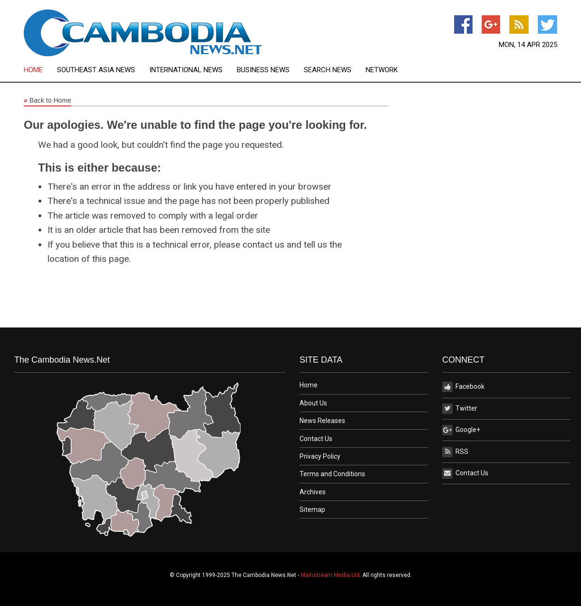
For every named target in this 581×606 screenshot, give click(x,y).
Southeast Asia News (96, 70)
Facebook (463, 387)
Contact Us (316, 438)
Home (33, 70)
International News (186, 70)
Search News (327, 70)
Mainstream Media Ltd (329, 575)
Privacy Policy (320, 456)
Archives (313, 492)
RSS (455, 452)
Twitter (459, 409)
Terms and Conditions (332, 474)
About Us (313, 403)
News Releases (322, 420)
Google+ (461, 430)
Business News (263, 70)
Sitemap (312, 509)
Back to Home (47, 101)
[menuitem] (40, 70)
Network (382, 70)
